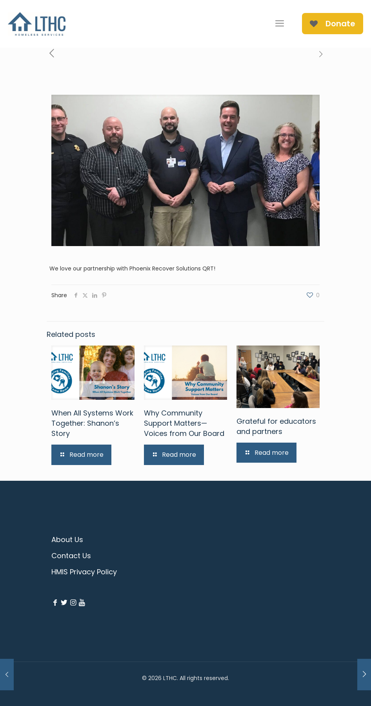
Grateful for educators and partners (276, 426)
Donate (332, 23)
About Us (67, 539)
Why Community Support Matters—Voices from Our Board (184, 423)
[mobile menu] (279, 23)
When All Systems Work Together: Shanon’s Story (92, 423)
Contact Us (71, 556)
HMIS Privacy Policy (84, 572)
